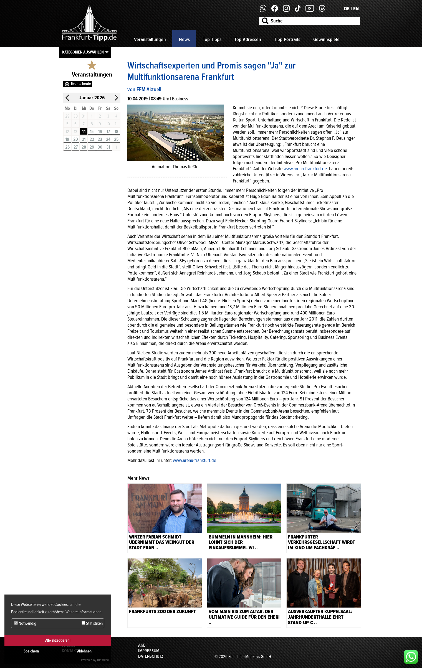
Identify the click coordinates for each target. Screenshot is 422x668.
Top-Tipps (212, 39)
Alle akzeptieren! (57, 640)
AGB (142, 645)
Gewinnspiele (326, 39)
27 (76, 147)
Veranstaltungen (150, 39)
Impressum (148, 651)
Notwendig (25, 623)
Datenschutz (150, 656)
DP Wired (103, 660)
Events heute (81, 83)
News (184, 39)
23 (100, 139)
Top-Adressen (247, 39)
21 (83, 139)
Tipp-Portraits (287, 39)
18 (116, 131)
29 (92, 147)
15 (92, 131)
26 (67, 147)
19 (67, 139)
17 (108, 131)
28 (84, 147)
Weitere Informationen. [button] (83, 612)
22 (92, 139)
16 (100, 131)
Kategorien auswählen (83, 52)
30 (100, 147)
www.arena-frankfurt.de (306, 169)
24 (108, 139)
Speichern (31, 651)
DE (347, 9)
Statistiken (92, 623)
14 (83, 131)
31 (108, 147)
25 (116, 139)
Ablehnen (84, 651)
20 (75, 139)
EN (356, 9)
